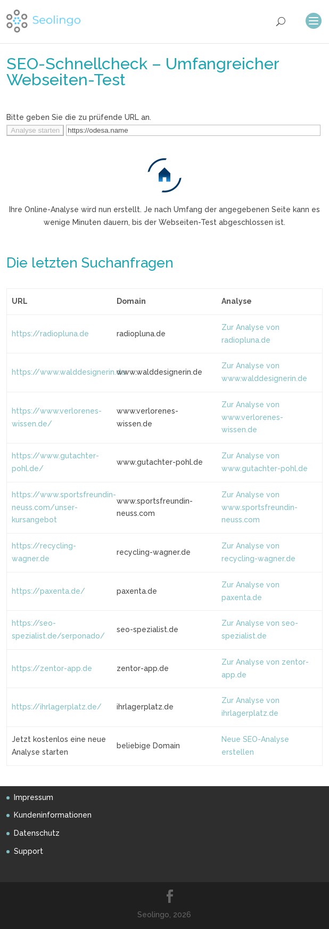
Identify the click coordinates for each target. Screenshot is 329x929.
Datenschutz (37, 833)
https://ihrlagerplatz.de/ (57, 706)
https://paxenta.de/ (48, 591)
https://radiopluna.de (50, 333)
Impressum (33, 797)
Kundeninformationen (53, 815)
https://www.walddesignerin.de (69, 372)
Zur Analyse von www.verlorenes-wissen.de (252, 417)
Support (28, 851)
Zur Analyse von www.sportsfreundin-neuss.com (259, 507)
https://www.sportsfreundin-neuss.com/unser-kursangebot (64, 507)
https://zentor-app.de (52, 668)
